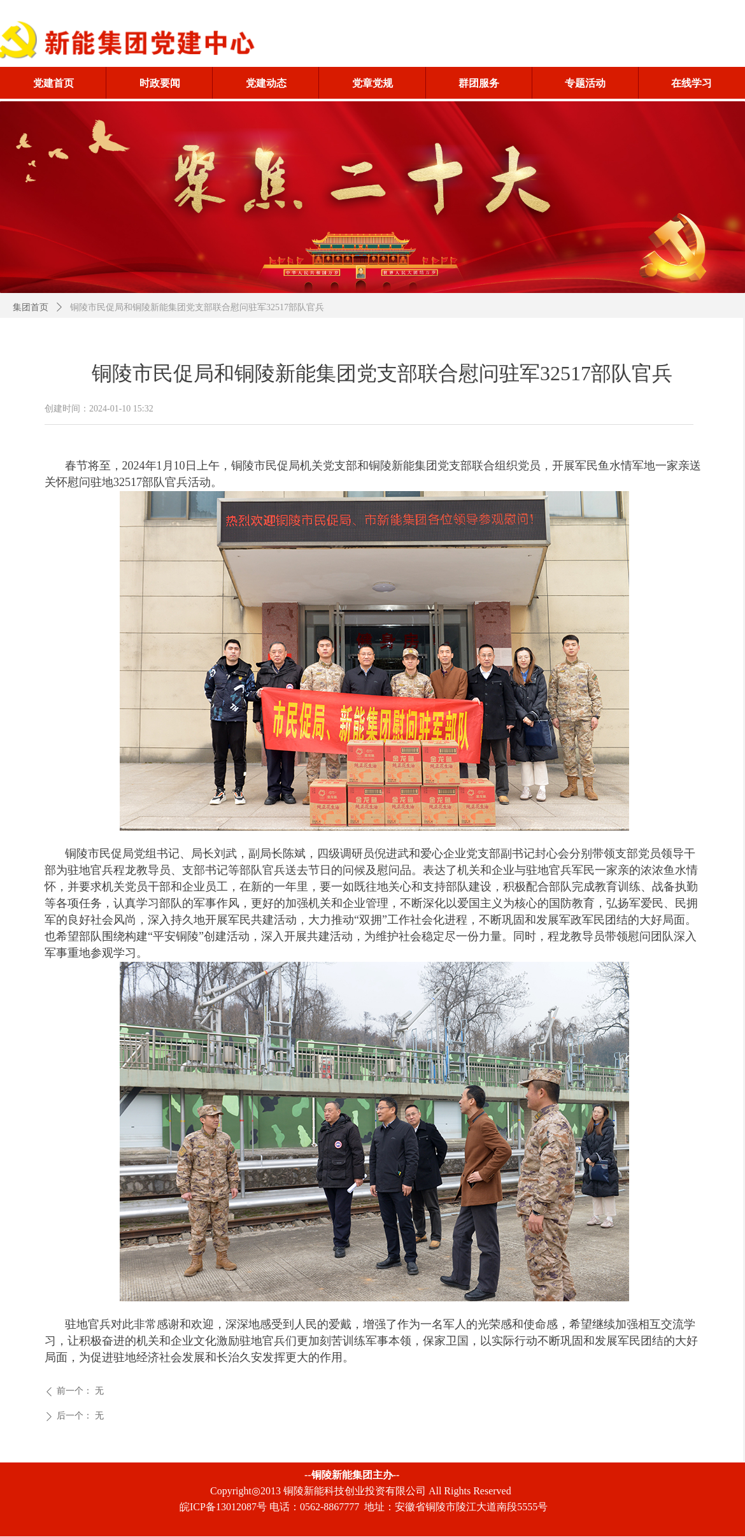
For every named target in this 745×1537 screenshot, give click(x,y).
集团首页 (30, 307)
